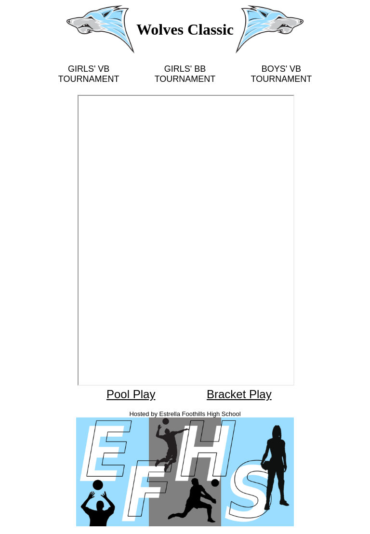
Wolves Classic (185, 29)
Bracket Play (239, 394)
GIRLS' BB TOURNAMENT (185, 74)
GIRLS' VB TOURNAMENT (88, 74)
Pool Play (130, 394)
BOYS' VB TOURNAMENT (281, 74)
